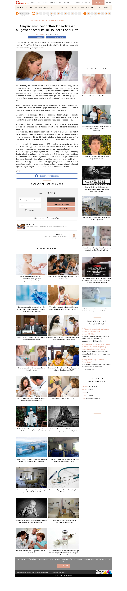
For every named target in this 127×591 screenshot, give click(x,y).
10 (72, 13)
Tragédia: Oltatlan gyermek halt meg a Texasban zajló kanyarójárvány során (31, 338)
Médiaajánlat (31, 559)
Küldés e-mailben (56, 37)
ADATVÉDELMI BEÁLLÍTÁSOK (64, 575)
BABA (40, 7)
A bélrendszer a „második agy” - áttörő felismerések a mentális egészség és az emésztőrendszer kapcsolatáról (96, 346)
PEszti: (85, 392)
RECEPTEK (93, 7)
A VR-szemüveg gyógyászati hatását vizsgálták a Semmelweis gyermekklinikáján (95, 331)
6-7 (102, 13)
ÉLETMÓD (74, 7)
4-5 (99, 13)
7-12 (106, 13)
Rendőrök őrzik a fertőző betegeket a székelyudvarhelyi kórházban (64, 521)
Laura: (91, 398)
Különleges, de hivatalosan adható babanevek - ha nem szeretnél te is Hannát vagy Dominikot (96, 128)
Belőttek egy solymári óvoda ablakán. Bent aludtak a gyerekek (96, 218)
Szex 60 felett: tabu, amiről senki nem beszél (96, 95)
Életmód (51, 20)
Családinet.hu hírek (38, 20)
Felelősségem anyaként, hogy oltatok (63, 398)
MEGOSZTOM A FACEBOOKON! (47, 176)
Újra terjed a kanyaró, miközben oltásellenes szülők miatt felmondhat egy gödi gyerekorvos (63, 308)
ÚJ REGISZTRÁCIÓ (61, 208)
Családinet (40, 35)
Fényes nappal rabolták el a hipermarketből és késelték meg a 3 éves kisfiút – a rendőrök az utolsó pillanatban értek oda (96, 280)
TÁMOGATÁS (98, 2)
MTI (20, 170)
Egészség (60, 20)
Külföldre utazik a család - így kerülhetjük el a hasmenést (31, 551)
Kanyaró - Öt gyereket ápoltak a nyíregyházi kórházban (63, 490)
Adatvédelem (43, 559)
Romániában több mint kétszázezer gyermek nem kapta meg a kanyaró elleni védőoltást (31, 521)
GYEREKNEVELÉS (50, 7)
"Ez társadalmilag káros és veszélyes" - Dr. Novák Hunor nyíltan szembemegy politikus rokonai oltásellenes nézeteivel (31, 309)
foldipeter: (89, 386)
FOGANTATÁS (21, 7)
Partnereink (78, 559)
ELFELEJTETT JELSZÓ (61, 204)
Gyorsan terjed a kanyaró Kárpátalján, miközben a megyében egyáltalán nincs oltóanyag (31, 460)
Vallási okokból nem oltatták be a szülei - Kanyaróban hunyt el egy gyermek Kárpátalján (63, 430)
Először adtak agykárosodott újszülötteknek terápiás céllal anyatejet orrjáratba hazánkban (96, 310)
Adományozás (101, 559)
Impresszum (21, 559)
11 (75, 13)
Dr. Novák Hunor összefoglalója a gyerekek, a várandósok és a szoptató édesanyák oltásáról (31, 430)
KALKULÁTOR (63, 2)
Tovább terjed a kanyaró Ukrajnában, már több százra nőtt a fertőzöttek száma (64, 460)
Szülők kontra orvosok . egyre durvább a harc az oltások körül (63, 277)
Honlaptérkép (67, 559)
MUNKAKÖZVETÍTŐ (49, 2)
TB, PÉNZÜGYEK (63, 7)
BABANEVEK (103, 7)
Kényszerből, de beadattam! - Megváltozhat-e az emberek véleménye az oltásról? (63, 369)
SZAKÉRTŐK (35, 2)
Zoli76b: (88, 389)
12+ (110, 13)
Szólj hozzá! (36, 37)
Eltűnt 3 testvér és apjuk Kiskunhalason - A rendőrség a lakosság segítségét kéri (97, 249)
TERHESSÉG (32, 7)
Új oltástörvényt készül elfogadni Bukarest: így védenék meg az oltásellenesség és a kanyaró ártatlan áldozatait (64, 552)
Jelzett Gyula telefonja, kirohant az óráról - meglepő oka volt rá (97, 157)
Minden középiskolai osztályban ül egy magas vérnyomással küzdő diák (46, 226)
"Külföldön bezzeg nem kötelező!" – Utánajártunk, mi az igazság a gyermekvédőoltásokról (31, 278)
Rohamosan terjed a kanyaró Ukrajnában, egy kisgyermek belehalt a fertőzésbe (31, 490)
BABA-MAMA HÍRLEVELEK (80, 2)
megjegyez (31, 210)
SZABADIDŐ (83, 7)
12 (79, 13)
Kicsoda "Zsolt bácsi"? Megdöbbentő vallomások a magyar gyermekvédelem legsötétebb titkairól (96, 189)
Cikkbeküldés (89, 559)
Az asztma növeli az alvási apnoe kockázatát (55, 236)
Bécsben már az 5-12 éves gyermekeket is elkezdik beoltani (31, 369)
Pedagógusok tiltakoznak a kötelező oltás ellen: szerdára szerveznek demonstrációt (63, 338)
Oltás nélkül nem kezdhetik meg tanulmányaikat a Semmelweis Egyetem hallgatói (31, 399)
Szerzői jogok (55, 559)
